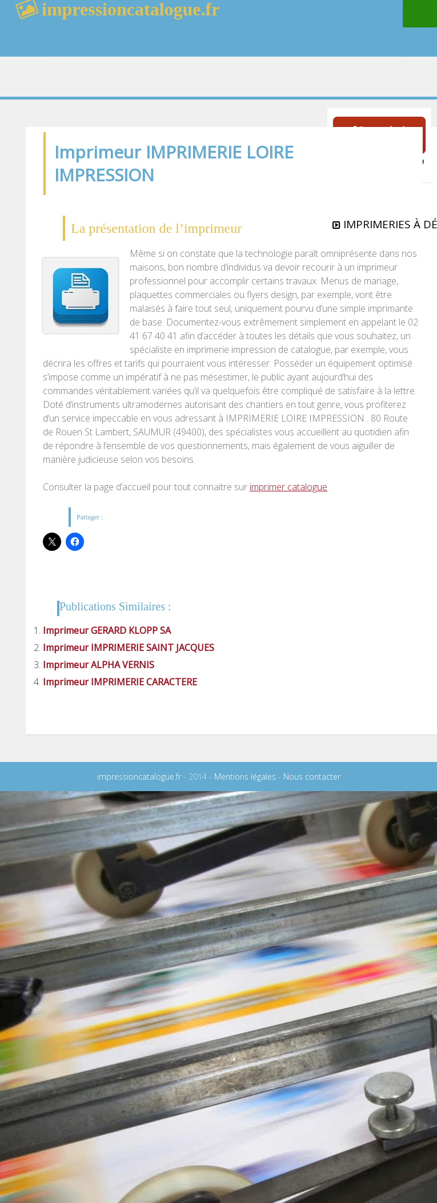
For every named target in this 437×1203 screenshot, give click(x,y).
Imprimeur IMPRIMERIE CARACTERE (120, 682)
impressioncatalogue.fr (139, 776)
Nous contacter (311, 776)
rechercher (342, 37)
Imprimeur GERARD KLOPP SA (107, 630)
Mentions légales (245, 776)
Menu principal (420, 13)
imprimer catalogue (288, 487)
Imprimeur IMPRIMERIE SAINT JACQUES (128, 647)
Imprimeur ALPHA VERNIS (98, 664)
